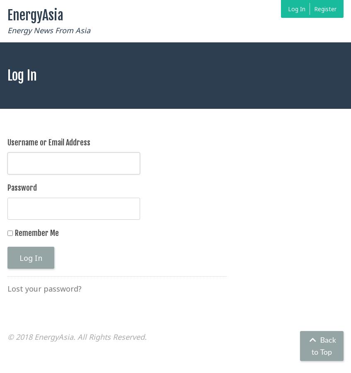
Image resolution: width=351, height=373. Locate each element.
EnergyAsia (35, 15)
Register (325, 9)
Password (22, 187)
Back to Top (321, 345)
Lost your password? (44, 289)
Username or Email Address (48, 142)
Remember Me (37, 233)
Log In (296, 9)
